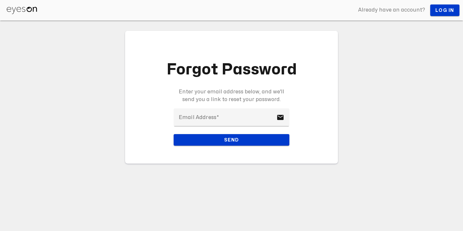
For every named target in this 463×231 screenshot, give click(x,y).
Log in (444, 10)
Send (231, 140)
